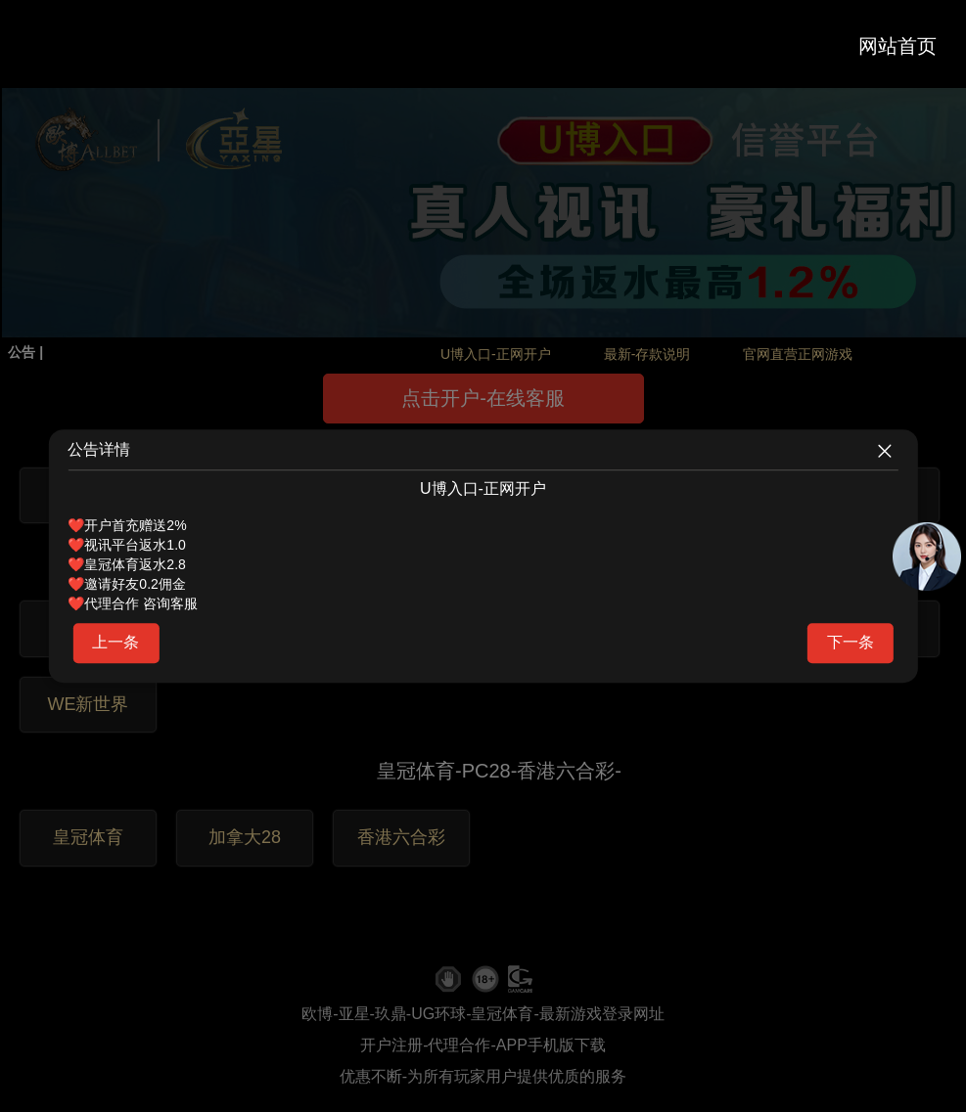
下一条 (850, 642)
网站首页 (897, 46)
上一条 (115, 642)
